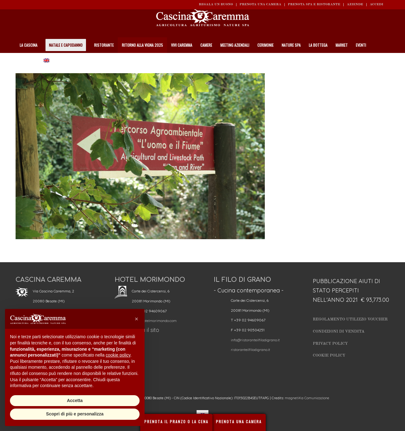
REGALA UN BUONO (216, 4)
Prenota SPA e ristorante (314, 4)
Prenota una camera (260, 4)
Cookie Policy (329, 355)
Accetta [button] (75, 400)
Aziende (355, 4)
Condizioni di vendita (338, 331)
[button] (136, 319)
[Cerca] (386, 61)
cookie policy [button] (118, 355)
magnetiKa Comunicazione (307, 398)
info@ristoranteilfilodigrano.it (255, 340)
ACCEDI (376, 4)
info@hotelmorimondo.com (154, 320)
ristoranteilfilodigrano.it (250, 349)
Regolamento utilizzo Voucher (350, 319)
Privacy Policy (330, 344)
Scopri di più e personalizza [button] (74, 413)
